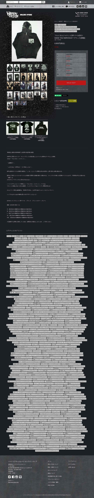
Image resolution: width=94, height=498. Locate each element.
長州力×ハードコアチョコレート (77, 405)
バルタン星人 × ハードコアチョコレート (35, 394)
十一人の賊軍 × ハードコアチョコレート (19, 407)
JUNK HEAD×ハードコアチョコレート (23, 357)
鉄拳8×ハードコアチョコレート (74, 401)
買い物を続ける (58, 108)
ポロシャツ (24, 238)
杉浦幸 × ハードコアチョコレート (38, 433)
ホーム (10, 6)
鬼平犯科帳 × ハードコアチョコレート (55, 435)
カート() (83, 2)
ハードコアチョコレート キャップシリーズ (61, 238)
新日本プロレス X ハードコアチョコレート (37, 283)
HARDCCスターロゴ (38, 357)
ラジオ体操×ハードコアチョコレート (21, 401)
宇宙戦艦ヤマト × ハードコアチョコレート (23, 411)
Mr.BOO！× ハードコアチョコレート (74, 372)
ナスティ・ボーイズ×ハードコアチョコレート (56, 409)
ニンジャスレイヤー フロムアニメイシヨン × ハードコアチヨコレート (25, 264)
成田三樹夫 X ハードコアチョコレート (47, 279)
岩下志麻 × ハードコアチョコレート (57, 427)
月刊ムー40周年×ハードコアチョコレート (59, 314)
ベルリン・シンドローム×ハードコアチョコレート (63, 301)
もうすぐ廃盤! (15, 236)
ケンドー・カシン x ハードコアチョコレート (73, 273)
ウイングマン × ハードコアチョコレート (71, 403)
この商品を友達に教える (60, 105)
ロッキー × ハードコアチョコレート (19, 372)
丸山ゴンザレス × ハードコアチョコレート (19, 366)
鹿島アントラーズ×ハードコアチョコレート (21, 309)
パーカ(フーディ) (62, 24)
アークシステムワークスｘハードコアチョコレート (47, 450)
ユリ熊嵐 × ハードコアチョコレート (72, 260)
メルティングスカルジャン (58, 322)
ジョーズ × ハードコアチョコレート (19, 442)
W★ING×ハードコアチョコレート (19, 353)
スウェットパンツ (60, 392)
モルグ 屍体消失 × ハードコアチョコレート (71, 411)
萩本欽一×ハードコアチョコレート (72, 385)
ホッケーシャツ (75, 303)
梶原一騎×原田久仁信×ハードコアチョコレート (28, 346)
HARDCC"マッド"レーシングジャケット (57, 268)
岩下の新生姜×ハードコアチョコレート (59, 329)
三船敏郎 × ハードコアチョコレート (26, 247)
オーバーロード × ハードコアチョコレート (74, 435)
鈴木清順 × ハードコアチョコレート (17, 409)
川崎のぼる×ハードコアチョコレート (22, 344)
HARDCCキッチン (83, 325)
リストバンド (15, 342)
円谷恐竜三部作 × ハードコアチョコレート (44, 296)
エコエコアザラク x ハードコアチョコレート (17, 281)
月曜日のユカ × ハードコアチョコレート (56, 448)
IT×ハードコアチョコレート (58, 331)
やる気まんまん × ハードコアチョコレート (19, 427)
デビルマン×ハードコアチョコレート (38, 340)
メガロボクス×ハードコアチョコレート (62, 303)
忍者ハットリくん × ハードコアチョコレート (57, 444)
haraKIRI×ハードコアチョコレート (73, 320)
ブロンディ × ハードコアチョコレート (54, 442)
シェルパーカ (18, 238)
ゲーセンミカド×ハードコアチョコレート (29, 342)
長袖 (45, 236)
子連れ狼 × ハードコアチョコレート (55, 433)
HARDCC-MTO (71, 348)
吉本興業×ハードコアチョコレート (20, 305)
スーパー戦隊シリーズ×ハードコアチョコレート (37, 307)
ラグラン (78, 236)
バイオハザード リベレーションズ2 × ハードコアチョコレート (55, 257)
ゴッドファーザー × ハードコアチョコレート (55, 429)
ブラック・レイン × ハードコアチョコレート (76, 429)
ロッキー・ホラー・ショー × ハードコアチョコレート (51, 416)
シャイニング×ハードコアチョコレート (66, 333)
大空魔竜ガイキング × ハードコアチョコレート (70, 440)
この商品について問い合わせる (62, 106)
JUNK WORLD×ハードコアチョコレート (73, 424)
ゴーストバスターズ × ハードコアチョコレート (67, 279)
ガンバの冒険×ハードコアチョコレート (71, 299)
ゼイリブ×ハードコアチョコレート (75, 309)
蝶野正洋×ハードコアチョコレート (77, 366)
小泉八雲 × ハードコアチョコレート (35, 424)
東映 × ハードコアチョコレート (21, 260)
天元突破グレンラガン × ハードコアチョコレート (36, 431)
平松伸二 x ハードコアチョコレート (57, 277)
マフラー (73, 368)
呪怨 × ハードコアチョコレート (19, 424)
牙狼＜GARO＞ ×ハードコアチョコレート (66, 390)
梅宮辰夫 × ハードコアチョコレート (51, 264)
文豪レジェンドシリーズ (74, 344)
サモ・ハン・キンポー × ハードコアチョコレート (24, 392)
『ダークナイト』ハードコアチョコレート (57, 374)
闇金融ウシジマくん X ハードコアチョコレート (38, 281)
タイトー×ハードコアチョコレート (14, 325)
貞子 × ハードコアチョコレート (60, 418)
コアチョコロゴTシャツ (34, 305)
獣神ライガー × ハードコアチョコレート (77, 418)
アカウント (71, 2)
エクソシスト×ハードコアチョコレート (22, 333)
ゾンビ (35, 240)
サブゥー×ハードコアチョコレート (30, 327)
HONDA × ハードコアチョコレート (74, 420)
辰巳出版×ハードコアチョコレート (73, 392)
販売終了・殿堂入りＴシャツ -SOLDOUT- (68, 21)
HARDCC (33, 238)
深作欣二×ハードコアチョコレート (58, 355)
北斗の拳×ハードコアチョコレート (40, 379)
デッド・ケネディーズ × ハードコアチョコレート (28, 444)
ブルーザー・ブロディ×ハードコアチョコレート (69, 312)
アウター (9, 236)
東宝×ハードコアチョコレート (18, 355)
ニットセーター (30, 236)
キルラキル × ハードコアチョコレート (17, 244)
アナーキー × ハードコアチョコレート (57, 431)
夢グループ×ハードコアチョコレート (17, 396)
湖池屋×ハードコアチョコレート (43, 322)
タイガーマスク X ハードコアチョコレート (77, 281)
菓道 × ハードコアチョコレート (38, 403)
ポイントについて (52, 470)
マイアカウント (72, 461)
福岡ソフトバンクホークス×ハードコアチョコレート (20, 381)
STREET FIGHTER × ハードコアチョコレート (21, 253)
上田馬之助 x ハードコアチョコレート (22, 299)
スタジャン (60, 236)
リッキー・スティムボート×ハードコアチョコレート (51, 327)
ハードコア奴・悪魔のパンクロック (49, 325)
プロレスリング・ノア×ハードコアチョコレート (75, 327)
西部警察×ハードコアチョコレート (62, 368)
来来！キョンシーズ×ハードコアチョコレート (64, 294)
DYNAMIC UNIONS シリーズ (53, 275)
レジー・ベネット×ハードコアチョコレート (44, 383)
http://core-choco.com (13, 482)
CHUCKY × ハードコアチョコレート (36, 442)
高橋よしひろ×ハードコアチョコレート (40, 309)
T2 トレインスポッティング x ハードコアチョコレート (63, 288)
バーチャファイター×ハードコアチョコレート (18, 318)
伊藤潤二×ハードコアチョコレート (77, 314)
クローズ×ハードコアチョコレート (72, 351)
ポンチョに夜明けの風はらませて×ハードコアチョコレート (20, 296)
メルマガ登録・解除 (58, 6)
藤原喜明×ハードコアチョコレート (76, 292)
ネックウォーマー (16, 370)
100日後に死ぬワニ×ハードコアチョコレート (76, 340)
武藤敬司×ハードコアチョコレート (59, 348)
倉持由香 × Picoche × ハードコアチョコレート (60, 247)
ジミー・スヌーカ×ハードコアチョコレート (19, 329)
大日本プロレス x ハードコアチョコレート (19, 277)
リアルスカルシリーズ (35, 318)
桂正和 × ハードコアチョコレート (53, 403)
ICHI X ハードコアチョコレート (76, 283)
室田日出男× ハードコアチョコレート (41, 292)
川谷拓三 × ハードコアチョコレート (18, 283)
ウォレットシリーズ (72, 444)
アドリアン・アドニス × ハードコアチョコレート (58, 405)
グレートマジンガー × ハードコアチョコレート (58, 407)
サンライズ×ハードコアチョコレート (47, 342)
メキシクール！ (45, 240)
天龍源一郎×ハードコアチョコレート (68, 370)
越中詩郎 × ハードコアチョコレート (76, 374)
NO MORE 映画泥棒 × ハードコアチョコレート (20, 374)
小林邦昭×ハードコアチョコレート (43, 301)
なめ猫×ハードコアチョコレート (20, 320)
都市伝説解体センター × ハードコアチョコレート (48, 440)
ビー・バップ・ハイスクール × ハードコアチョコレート (47, 249)
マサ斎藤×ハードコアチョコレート (50, 262)
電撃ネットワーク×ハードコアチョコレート (74, 394)
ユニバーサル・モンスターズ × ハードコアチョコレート (20, 418)
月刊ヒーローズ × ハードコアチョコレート (37, 270)
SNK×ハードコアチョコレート (39, 299)
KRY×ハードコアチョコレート (54, 299)
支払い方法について (53, 464)
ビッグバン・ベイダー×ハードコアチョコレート (37, 387)
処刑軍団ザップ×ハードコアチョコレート (24, 303)
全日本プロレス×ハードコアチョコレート (78, 286)
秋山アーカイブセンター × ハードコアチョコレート (27, 414)
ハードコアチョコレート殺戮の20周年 (19, 331)
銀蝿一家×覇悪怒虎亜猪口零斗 (77, 407)
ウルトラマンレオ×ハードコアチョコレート (58, 396)
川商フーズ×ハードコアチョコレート (57, 387)
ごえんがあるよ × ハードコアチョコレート (73, 442)
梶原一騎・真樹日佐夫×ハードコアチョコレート (21, 292)
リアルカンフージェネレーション (79, 247)
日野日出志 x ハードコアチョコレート (74, 270)
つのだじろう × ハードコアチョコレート (31, 257)
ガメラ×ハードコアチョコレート (75, 359)
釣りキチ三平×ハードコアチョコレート (56, 340)
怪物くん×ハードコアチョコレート (58, 309)
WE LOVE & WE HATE (34, 320)
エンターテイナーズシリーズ (61, 383)
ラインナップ (18, 6)
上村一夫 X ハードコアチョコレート (59, 286)
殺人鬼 (39, 240)
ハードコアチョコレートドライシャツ (19, 368)
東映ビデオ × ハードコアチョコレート (20, 255)
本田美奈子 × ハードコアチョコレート (42, 411)
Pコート (21, 236)
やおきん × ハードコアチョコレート (22, 403)
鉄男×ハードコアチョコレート (71, 379)
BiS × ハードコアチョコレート (14, 257)
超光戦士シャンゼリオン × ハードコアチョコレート (24, 440)
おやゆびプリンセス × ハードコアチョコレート (56, 266)
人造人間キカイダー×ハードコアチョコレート (62, 318)
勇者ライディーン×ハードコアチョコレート (40, 401)
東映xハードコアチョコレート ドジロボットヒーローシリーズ (26, 290)
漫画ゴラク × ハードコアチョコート (24, 251)
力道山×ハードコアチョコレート (75, 353)
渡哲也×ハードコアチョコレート (37, 385)
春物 (35, 303)
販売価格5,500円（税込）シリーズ (78, 446)
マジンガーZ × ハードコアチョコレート (38, 407)
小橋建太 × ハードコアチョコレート (72, 433)
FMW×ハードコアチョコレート (39, 374)
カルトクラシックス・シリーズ (44, 238)
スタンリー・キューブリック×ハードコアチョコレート (67, 29)
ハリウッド (43, 247)
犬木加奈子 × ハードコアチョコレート (20, 420)
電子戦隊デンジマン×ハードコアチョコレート (52, 351)
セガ (48, 247)
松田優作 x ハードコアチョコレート (28, 294)
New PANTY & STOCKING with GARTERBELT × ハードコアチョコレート (67, 437)
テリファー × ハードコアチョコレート (76, 409)
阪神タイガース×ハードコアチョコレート (72, 305)
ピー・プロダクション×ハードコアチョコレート (30, 361)
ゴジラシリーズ (79, 368)
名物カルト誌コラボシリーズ (39, 242)
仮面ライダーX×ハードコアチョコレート (55, 320)
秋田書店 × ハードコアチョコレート (59, 292)
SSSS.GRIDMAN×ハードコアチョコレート (23, 312)
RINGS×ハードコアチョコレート (17, 394)
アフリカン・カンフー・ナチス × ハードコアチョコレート (26, 422)
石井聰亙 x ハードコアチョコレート (45, 294)
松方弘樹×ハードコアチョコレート (73, 322)
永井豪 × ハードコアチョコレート (54, 242)
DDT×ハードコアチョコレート (34, 353)
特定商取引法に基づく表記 (62, 89)
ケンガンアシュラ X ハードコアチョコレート (58, 283)
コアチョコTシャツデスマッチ (72, 240)
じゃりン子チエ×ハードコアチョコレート (39, 366)
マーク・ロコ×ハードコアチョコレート (18, 314)
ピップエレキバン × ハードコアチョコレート (50, 414)
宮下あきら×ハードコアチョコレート (43, 316)
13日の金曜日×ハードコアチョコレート (74, 331)
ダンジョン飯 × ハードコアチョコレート (17, 429)
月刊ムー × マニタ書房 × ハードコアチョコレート (67, 251)
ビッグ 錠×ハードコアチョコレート (75, 355)
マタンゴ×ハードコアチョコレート (36, 398)
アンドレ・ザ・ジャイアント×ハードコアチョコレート (21, 316)
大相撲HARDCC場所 (64, 446)
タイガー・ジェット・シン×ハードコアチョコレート (37, 355)
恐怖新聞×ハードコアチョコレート (69, 335)
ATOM (52, 485)
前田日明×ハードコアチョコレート (17, 387)
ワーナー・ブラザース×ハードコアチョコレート (66, 27)
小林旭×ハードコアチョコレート (59, 359)
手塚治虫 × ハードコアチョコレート (57, 253)
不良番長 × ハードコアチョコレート (38, 435)
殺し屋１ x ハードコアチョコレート (59, 281)
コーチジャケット (37, 351)
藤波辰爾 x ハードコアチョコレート (76, 268)
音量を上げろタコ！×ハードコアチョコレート (38, 314)
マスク (77, 348)
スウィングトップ (56, 411)
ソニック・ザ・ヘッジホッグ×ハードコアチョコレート (58, 398)
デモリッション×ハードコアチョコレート (35, 409)
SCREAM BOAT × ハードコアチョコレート (40, 437)
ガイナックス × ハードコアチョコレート (72, 242)
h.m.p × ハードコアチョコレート (34, 244)
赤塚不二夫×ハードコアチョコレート (31, 325)
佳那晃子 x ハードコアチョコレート (37, 275)
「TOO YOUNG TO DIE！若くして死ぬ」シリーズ (72, 275)
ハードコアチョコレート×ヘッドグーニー (22, 242)
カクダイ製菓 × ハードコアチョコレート (46, 392)
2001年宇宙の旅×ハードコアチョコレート (19, 338)
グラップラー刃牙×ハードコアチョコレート (50, 364)
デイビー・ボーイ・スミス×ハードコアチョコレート (46, 312)
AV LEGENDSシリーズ (12, 247)
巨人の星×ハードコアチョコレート (59, 344)
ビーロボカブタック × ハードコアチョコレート (70, 422)
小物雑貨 (43, 320)
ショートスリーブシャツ (38, 381)
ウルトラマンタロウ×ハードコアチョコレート (36, 396)
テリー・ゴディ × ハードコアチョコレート (19, 437)
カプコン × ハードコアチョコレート (79, 257)
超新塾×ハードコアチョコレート (21, 385)
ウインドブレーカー (51, 236)
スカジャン (51, 307)
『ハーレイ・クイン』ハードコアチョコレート (36, 377)
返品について (59, 87)
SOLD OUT (71, 83)
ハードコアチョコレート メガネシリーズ (24, 240)
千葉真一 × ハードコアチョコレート (56, 377)
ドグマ (83, 244)
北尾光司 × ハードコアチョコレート (50, 361)
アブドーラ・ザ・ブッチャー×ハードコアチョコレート (69, 342)
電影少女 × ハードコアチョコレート (17, 405)
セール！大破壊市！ (80, 316)
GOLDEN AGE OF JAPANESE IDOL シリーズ (77, 431)
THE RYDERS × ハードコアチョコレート (53, 424)
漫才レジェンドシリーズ (60, 307)
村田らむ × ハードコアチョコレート (51, 244)
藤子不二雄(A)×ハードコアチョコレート (28, 288)
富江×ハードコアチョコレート (15, 327)
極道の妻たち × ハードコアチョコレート (75, 427)
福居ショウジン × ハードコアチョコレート (49, 422)
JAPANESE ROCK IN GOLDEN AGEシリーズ (22, 359)
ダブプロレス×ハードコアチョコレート (49, 346)
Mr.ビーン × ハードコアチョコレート (35, 429)
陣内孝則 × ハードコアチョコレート (19, 270)
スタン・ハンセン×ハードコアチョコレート (36, 405)
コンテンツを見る (29, 6)
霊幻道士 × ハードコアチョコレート (17, 377)
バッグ (77, 301)
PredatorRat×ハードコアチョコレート (16, 307)
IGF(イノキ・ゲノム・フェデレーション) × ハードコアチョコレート (45, 255)
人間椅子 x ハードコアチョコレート (63, 296)
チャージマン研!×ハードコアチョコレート (39, 329)
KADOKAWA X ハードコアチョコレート (75, 277)
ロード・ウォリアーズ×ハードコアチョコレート (24, 322)
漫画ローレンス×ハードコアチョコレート (23, 383)
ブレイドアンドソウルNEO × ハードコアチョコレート (26, 416)
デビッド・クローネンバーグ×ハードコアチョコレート (54, 353)
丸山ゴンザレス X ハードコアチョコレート (43, 368)
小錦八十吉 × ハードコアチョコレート (50, 446)
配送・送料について (53, 467)
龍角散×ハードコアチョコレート (58, 401)
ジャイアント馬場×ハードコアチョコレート (68, 325)
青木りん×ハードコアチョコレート (29, 370)
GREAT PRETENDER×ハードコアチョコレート (25, 348)
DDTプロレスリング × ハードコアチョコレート (31, 262)
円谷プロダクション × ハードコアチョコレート (22, 249)
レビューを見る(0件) (61, 101)
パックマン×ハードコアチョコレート (70, 357)
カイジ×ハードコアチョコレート (78, 398)
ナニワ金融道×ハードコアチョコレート (67, 346)
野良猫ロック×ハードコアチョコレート (75, 387)
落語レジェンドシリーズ (74, 383)
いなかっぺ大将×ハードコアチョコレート (41, 344)
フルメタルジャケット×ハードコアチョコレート (66, 31)
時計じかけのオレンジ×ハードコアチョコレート (50, 335)
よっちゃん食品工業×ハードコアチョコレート (48, 370)
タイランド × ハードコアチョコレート (37, 260)
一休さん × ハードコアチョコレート (39, 420)
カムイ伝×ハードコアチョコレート (75, 266)
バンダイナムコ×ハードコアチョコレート (56, 372)
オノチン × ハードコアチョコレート (67, 361)
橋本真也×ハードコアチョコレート (24, 379)
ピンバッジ (42, 444)
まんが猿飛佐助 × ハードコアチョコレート (36, 448)
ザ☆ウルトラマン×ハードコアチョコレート (18, 398)
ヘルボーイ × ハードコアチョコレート (56, 420)
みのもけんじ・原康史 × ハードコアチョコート (71, 249)
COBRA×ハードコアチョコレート (45, 303)
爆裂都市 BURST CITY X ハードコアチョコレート (39, 286)
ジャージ (66, 236)
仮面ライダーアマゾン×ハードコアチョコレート (63, 316)
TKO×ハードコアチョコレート (56, 379)
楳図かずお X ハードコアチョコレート (56, 270)
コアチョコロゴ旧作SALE (35, 446)
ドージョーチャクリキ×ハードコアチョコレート (18, 340)
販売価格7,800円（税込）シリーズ (17, 448)
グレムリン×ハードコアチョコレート (37, 338)
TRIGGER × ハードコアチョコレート (18, 268)
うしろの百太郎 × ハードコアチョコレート (19, 435)
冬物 (56, 24)
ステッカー (78, 333)
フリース (80, 370)
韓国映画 (38, 247)
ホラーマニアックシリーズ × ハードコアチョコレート (72, 264)
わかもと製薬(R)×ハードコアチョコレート (71, 364)
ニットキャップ (75, 238)
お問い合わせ (70, 6)
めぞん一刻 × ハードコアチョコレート (15, 431)
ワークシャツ (84, 236)
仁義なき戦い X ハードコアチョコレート (20, 273)
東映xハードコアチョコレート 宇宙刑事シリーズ (52, 290)
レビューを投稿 (72, 100)
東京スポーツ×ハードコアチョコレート (23, 351)
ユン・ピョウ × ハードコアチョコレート (47, 390)
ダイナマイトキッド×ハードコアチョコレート (51, 305)
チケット (31, 368)
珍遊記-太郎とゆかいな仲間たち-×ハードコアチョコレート (26, 364)
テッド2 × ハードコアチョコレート (18, 266)
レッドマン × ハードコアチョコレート (39, 277)
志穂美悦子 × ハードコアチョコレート (36, 266)
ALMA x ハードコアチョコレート (54, 273)
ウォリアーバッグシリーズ (44, 288)
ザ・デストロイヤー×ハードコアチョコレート (75, 381)
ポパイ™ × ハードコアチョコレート (72, 416)
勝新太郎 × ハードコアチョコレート (75, 253)
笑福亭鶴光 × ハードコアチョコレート (37, 372)
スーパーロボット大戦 (46, 318)
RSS (49, 485)
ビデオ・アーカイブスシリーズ (58, 240)
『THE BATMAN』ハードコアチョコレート (54, 381)
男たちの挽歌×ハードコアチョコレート (54, 385)
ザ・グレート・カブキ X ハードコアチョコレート (27, 279)
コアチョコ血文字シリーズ (80, 318)
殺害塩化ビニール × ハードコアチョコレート (71, 244)
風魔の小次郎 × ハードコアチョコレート (75, 448)
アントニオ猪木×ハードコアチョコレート (75, 338)
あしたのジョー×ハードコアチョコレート (24, 301)
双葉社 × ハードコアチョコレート (40, 253)
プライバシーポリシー (53, 479)
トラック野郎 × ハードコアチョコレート (39, 427)
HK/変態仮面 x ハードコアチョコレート (19, 275)
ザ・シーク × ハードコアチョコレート (42, 418)
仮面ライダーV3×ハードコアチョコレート (76, 307)
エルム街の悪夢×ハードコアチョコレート (27, 390)
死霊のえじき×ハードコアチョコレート (56, 338)
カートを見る (71, 464)
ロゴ (29, 238)
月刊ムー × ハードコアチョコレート (55, 260)
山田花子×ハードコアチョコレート (79, 296)
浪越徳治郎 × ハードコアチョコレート (69, 414)
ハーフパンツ (72, 236)
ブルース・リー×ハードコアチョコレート (58, 366)
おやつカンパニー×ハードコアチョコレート (75, 377)
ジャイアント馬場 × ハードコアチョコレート (18, 446)
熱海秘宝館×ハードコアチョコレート (77, 396)
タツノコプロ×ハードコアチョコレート (73, 290)
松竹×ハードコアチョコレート (44, 348)
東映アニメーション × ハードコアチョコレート (44, 251)
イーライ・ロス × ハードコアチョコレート (37, 268)
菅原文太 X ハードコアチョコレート (38, 273)
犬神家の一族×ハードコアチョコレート (54, 394)
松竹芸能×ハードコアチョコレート (76, 329)
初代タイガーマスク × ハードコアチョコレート (72, 255)
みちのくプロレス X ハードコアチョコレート (17, 286)
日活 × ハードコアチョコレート (66, 262)
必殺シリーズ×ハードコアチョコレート (42, 359)
